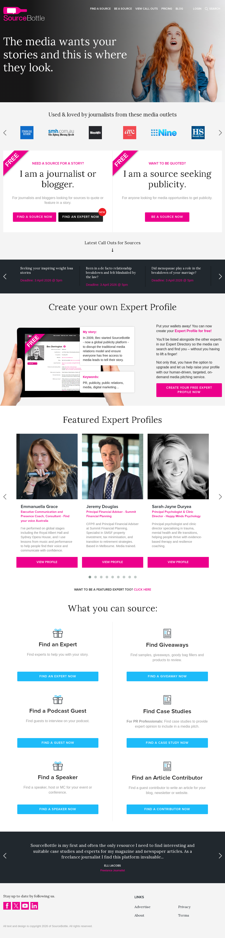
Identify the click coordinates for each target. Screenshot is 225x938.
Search (214, 8)
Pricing (166, 8)
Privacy (184, 907)
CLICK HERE (142, 589)
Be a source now (167, 217)
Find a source (100, 8)
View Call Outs (146, 8)
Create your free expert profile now (189, 390)
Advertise (142, 907)
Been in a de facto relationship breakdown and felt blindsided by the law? (111, 272)
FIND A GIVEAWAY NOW (167, 676)
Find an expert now (82, 215)
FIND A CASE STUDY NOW (167, 743)
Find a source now (34, 217)
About (139, 915)
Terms (183, 915)
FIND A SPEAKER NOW (57, 809)
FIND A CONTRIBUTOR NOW (167, 809)
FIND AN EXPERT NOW (57, 676)
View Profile (47, 562)
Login (197, 8)
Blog (179, 8)
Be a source (123, 8)
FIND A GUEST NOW (58, 743)
